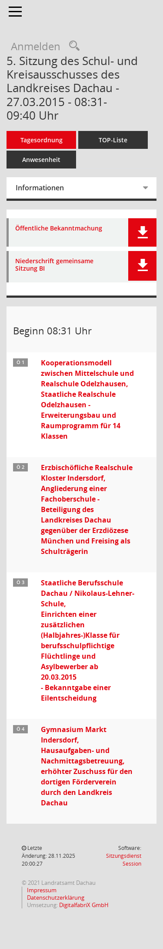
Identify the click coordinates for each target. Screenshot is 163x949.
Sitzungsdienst (123, 859)
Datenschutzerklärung (55, 897)
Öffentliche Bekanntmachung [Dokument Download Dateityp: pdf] (58, 228)
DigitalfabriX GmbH (84, 905)
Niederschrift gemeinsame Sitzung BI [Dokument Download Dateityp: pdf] (54, 265)
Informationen (40, 188)
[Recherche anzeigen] (72, 46)
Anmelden (35, 46)
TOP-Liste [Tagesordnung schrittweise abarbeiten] (113, 140)
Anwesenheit (41, 159)
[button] (142, 232)
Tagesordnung (41, 140)
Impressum (41, 890)
